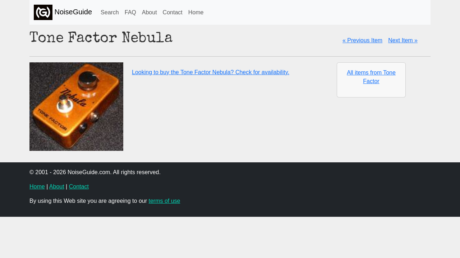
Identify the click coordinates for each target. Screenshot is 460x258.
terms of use (164, 201)
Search (110, 12)
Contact (173, 12)
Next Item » (403, 40)
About (149, 12)
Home (196, 12)
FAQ (130, 12)
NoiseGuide (63, 12)
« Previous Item (362, 40)
